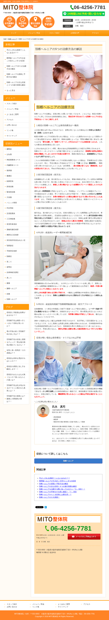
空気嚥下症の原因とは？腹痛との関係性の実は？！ (16, 398)
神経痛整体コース (13, 160)
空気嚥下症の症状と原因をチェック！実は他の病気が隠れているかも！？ (16, 342)
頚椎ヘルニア (12, 39)
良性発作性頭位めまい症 (16, 240)
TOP (4, 39)
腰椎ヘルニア (12, 288)
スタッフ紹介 (54, 33)
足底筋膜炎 (11, 213)
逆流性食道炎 (12, 224)
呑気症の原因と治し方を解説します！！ (16, 368)
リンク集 (10, 130)
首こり (9, 262)
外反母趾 (10, 208)
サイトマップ (12, 136)
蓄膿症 (9, 176)
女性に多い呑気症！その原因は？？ (16, 351)
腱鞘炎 (9, 149)
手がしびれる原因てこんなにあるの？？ (54, 478)
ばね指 (9, 154)
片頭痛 (9, 197)
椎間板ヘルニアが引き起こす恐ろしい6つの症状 (57, 481)
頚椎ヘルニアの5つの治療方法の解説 (16, 67)
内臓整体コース (13, 165)
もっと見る (11, 90)
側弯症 (9, 267)
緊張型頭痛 (11, 192)
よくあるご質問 (13, 114)
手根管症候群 (12, 251)
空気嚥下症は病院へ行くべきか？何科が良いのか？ (16, 323)
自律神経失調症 (13, 272)
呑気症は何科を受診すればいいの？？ (16, 359)
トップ (13, 33)
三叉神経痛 (11, 219)
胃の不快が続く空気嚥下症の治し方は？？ (16, 332)
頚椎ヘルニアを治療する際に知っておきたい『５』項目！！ (62, 489)
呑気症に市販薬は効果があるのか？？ (16, 314)
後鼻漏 (9, 170)
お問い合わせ (12, 125)
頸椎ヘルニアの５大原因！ (49, 497)
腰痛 (8, 283)
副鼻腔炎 (10, 181)
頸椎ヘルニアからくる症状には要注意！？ (55, 494)
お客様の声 (75, 33)
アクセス (95, 33)
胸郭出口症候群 (13, 235)
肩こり (9, 278)
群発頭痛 (10, 186)
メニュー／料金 (34, 33)
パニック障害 (12, 203)
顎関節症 (10, 246)
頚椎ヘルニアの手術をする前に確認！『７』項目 (58, 492)
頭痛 (8, 294)
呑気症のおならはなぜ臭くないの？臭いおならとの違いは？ (16, 377)
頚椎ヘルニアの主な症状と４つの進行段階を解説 (58, 486)
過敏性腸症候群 (13, 229)
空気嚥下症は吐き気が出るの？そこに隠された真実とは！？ (16, 388)
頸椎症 (9, 256)
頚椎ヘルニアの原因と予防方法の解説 (53, 484)
